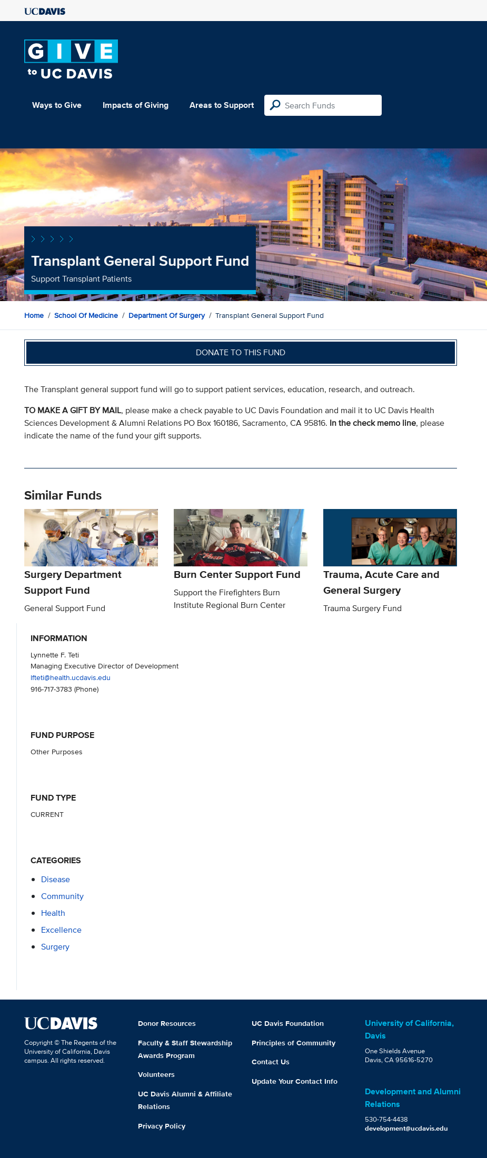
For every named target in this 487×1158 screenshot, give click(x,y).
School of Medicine (86, 315)
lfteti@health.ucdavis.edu (71, 677)
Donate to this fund (240, 352)
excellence (61, 930)
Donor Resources (167, 1023)
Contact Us (271, 1061)
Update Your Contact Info (294, 1081)
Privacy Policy (161, 1126)
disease (55, 879)
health (53, 913)
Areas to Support (222, 105)
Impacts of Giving (135, 105)
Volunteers (156, 1074)
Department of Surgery (166, 315)
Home (34, 315)
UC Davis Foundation (288, 1023)
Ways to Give (57, 105)
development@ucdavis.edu (406, 1128)
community (62, 896)
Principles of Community (293, 1042)
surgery (55, 947)
